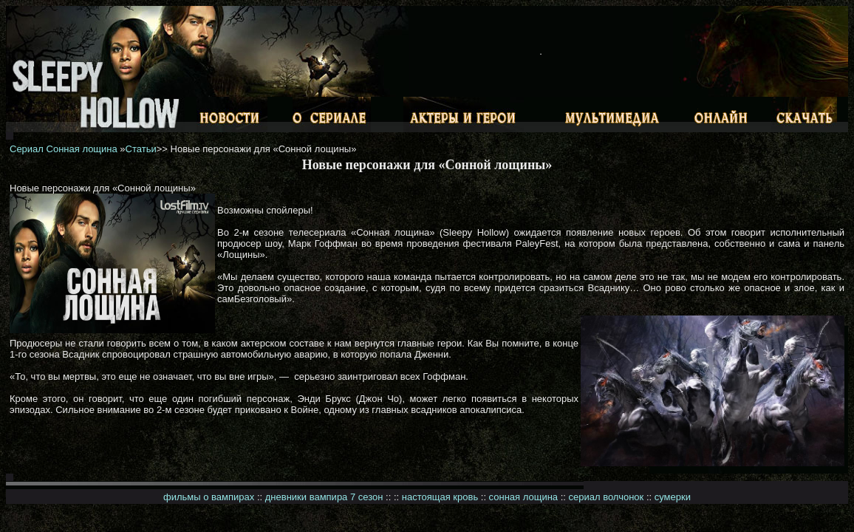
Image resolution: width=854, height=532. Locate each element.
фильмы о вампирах (208, 496)
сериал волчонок (606, 496)
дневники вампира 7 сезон (324, 496)
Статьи (141, 148)
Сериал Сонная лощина (63, 148)
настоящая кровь (440, 496)
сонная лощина (523, 496)
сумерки (673, 496)
